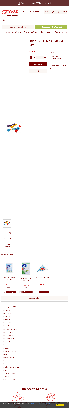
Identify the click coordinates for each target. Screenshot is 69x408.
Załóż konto (38, 12)
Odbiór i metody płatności (51, 27)
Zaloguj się (27, 12)
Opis (10, 233)
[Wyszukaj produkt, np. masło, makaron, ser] (36, 20)
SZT (31, 57)
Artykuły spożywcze (31, 32)
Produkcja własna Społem (12, 32)
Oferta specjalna (46, 32)
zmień (48, 3)
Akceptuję (60, 404)
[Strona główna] (10, 13)
